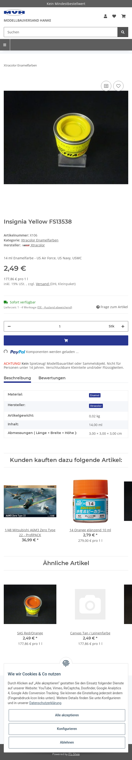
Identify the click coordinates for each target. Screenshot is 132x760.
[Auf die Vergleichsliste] (106, 86)
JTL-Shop (74, 754)
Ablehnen (67, 742)
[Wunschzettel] (114, 16)
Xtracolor (96, 405)
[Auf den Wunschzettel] (118, 86)
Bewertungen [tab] (52, 378)
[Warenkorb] (123, 16)
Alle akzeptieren (67, 715)
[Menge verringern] (9, 326)
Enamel (94, 395)
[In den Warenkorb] (66, 340)
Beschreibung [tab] (17, 378)
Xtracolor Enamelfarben (39, 240)
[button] (105, 16)
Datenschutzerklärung (45, 703)
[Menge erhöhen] (123, 326)
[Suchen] (61, 32)
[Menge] (59, 326)
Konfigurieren (67, 729)
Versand (43, 284)
